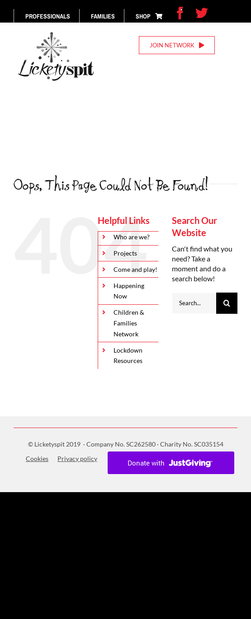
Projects (125, 253)
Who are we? (132, 237)
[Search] (226, 303)
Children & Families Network (129, 323)
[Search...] (194, 303)
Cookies (37, 458)
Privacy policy (77, 458)
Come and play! (135, 269)
